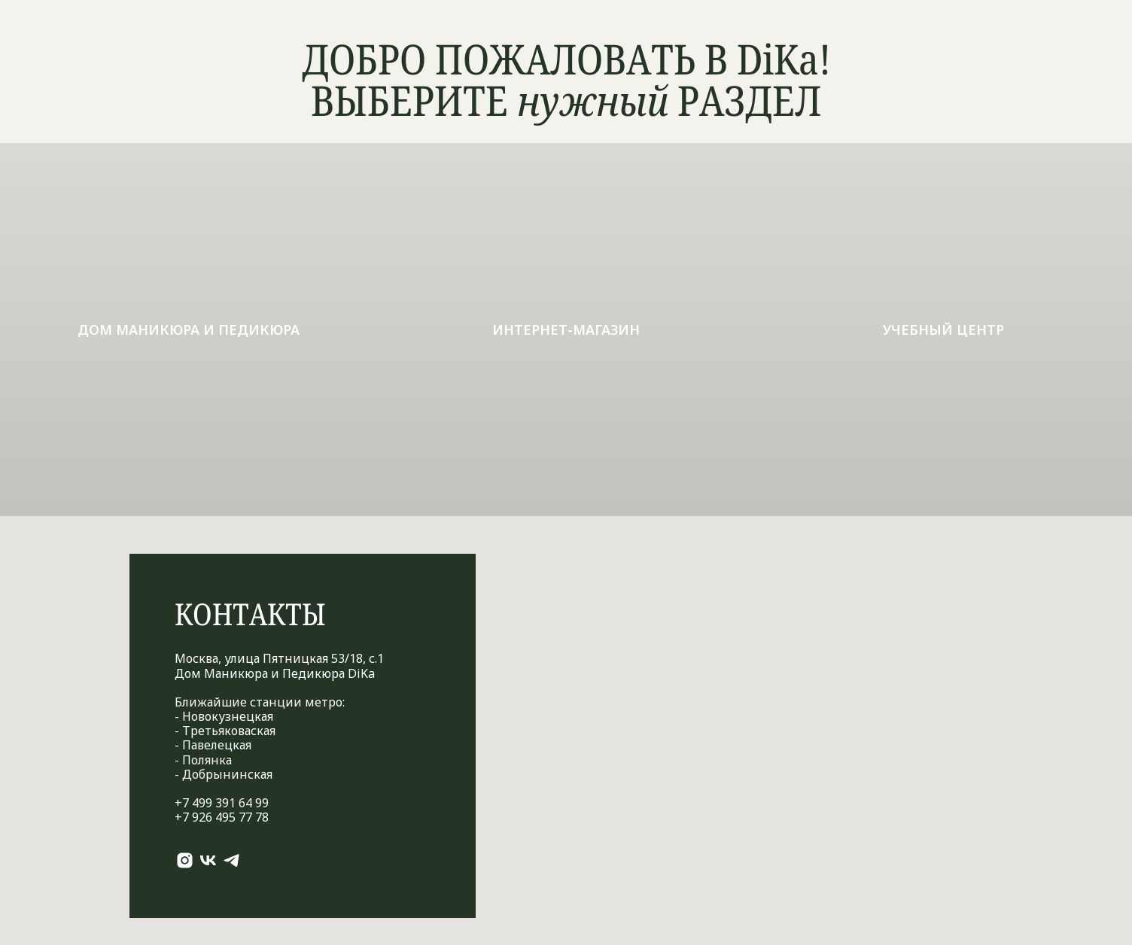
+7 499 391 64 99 (222, 803)
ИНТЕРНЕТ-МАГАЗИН (566, 330)
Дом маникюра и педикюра (189, 330)
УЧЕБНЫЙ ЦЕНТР (943, 330)
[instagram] (184, 860)
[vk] (208, 860)
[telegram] (231, 860)
